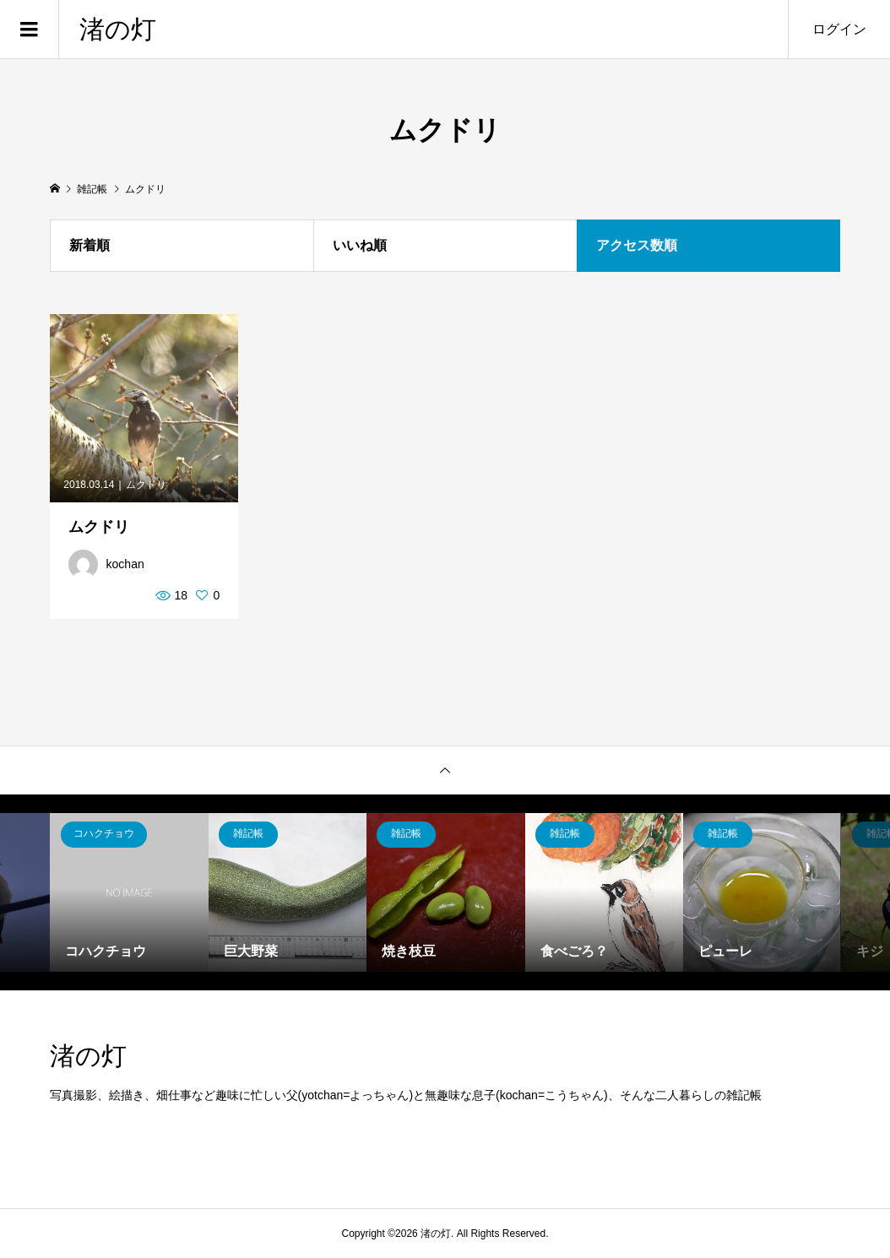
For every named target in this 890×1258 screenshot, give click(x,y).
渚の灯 (117, 29)
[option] (129, 892)
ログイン (839, 29)
